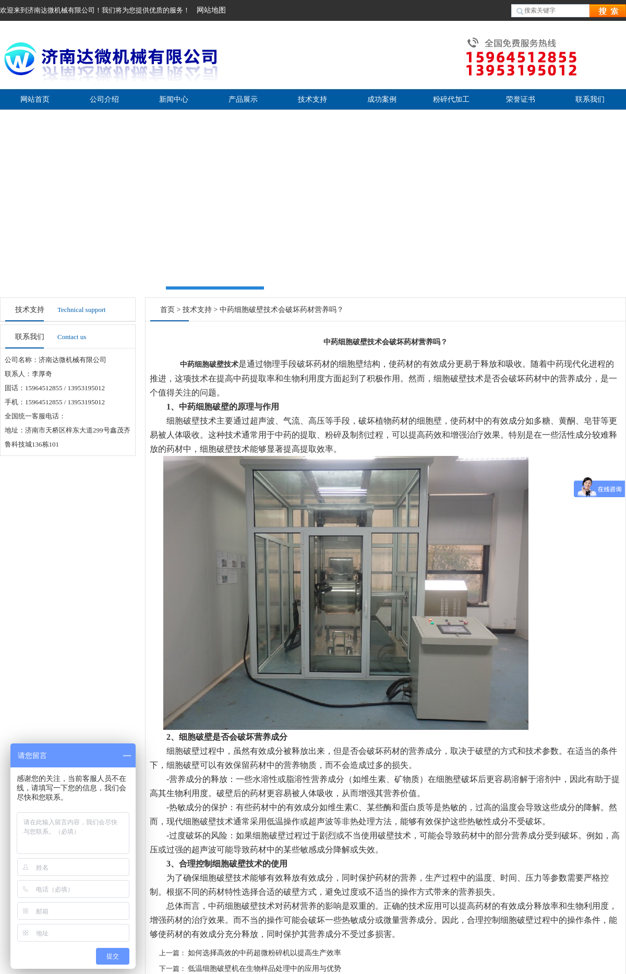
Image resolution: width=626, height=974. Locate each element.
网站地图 (211, 10)
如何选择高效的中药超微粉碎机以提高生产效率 (264, 953)
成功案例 (381, 99)
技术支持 (312, 99)
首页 (167, 310)
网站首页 (35, 99)
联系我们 (590, 99)
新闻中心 (173, 99)
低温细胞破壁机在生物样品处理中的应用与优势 (264, 968)
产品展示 (243, 99)
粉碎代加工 (451, 99)
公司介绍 (104, 99)
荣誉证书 (520, 99)
